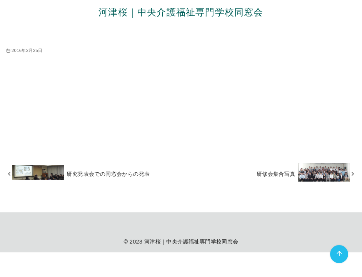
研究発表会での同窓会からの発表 (108, 174)
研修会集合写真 (276, 174)
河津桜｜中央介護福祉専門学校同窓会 (180, 12)
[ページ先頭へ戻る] (339, 254)
